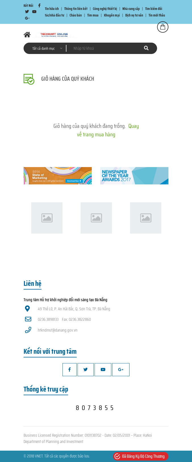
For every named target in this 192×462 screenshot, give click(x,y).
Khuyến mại (112, 15)
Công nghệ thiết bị (105, 9)
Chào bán (76, 15)
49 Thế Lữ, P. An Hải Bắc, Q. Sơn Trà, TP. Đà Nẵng (67, 308)
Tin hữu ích (52, 9)
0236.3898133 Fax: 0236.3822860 (58, 319)
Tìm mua (93, 15)
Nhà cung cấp (131, 9)
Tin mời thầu (157, 15)
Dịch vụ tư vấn (134, 15)
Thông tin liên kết (75, 9)
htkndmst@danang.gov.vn (51, 330)
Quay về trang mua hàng (108, 130)
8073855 (96, 408)
